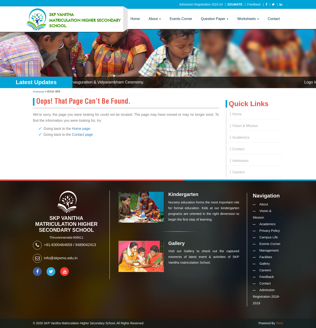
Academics (241, 137)
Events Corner (181, 19)
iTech (279, 323)
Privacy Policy (269, 230)
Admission (240, 161)
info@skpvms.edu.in (60, 258)
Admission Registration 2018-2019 (266, 296)
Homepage (38, 92)
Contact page (82, 134)
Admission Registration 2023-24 (201, 4)
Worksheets (248, 19)
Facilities (265, 257)
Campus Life (268, 237)
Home (135, 19)
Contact (274, 19)
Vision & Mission (245, 126)
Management (269, 250)
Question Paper (215, 19)
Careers (238, 172)
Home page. (81, 128)
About (155, 19)
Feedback (254, 4)
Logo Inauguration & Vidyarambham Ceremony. (104, 82)
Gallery (264, 263)
